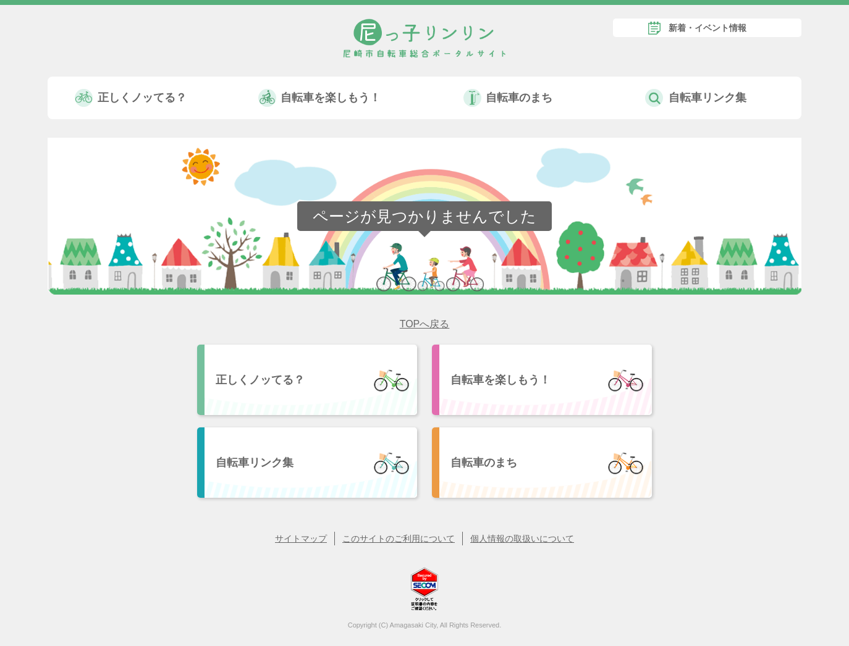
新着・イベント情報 (707, 28)
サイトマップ (301, 538)
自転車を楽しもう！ (331, 97)
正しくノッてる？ (142, 97)
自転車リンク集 (707, 97)
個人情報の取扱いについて (522, 538)
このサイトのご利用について (398, 538)
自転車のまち (519, 97)
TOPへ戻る (425, 324)
